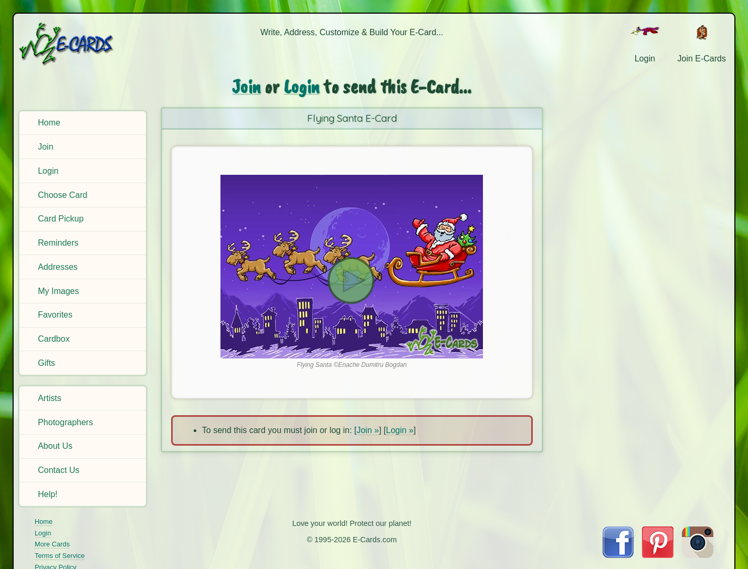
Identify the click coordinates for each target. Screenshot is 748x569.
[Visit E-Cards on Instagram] (697, 555)
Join (45, 146)
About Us (55, 445)
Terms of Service (60, 556)
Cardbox (53, 338)
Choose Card (62, 195)
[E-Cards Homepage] (83, 44)
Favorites (55, 314)
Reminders (58, 242)
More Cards (52, 544)
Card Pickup (60, 218)
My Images (58, 291)
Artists (49, 398)
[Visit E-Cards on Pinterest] (657, 555)
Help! (47, 494)
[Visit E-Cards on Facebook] (618, 555)
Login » (400, 430)
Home (49, 122)
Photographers (65, 422)
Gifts (46, 363)
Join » (367, 430)
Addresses (58, 266)
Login (48, 170)
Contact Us (58, 470)
